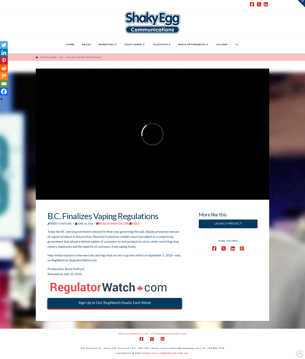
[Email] (4, 84)
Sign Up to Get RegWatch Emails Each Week (114, 302)
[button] (301, 3)
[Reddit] (4, 68)
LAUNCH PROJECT (228, 223)
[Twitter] (4, 45)
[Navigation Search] (236, 45)
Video (134, 223)
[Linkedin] (4, 53)
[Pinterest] (4, 60)
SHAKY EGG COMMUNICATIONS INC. (165, 353)
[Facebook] (4, 91)
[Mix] (4, 76)
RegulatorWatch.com (112, 223)
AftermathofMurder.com (169, 334)
